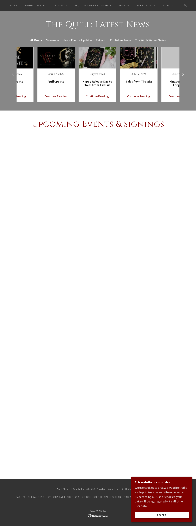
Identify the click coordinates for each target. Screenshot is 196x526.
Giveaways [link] (52, 40)
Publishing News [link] (120, 40)
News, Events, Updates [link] (77, 40)
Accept (162, 515)
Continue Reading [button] (36, 96)
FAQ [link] (77, 5)
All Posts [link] (36, 40)
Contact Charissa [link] (66, 497)
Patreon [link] (101, 40)
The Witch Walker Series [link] (150, 40)
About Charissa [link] (36, 5)
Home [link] (13, 5)
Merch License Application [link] (101, 497)
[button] (60, 5)
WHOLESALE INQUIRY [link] (37, 497)
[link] (36, 74)
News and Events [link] (99, 5)
